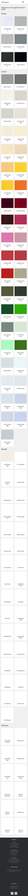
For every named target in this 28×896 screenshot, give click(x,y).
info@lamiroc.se (14, 888)
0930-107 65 (16, 886)
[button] (23, 2)
